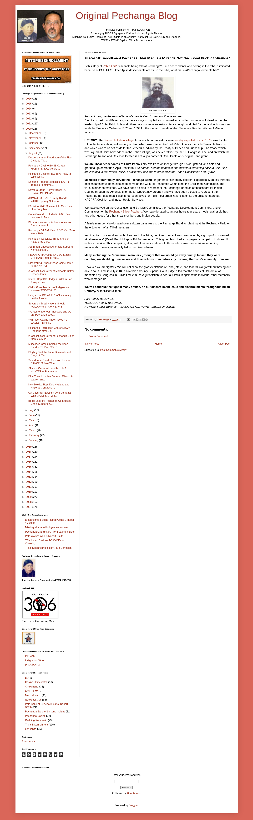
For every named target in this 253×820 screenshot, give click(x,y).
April (32, 425)
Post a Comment (98, 336)
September (35, 148)
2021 (29, 123)
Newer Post (92, 343)
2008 (29, 502)
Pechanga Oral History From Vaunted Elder (50, 531)
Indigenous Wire (34, 660)
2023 (29, 113)
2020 (29, 128)
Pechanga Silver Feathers (125, 211)
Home (158, 343)
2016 (29, 461)
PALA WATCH (33, 665)
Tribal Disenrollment (36, 724)
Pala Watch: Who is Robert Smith (44, 536)
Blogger (133, 805)
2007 (29, 507)
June (32, 415)
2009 (29, 497)
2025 (29, 103)
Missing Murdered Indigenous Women (47, 527)
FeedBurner (134, 793)
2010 (29, 491)
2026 (29, 98)
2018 (29, 451)
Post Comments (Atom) (113, 350)
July (31, 410)
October (34, 143)
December (35, 133)
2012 (29, 481)
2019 (29, 446)
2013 (29, 476)
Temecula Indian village (119, 140)
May (32, 420)
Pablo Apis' (110, 66)
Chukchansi (32, 686)
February (34, 435)
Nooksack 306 (33, 699)
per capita (30, 729)
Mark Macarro (33, 695)
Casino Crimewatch (36, 682)
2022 (29, 118)
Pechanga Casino (35, 716)
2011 (29, 486)
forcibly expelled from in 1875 (193, 140)
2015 (29, 466)
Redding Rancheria (36, 720)
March (33, 430)
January (34, 440)
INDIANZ (30, 656)
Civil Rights (31, 691)
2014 (29, 471)
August (33, 153)
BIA (27, 677)
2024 (29, 108)
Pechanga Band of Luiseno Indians (45, 711)
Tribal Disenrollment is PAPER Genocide (48, 547)
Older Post (224, 343)
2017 (29, 456)
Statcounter (28, 741)
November (35, 138)
